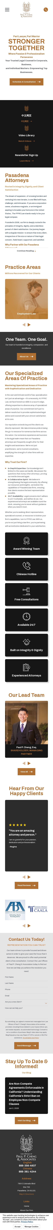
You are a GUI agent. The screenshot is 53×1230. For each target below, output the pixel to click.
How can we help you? (14, 1008)
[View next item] (29, 325)
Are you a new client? (13, 1002)
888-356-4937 (27, 1165)
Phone (7, 990)
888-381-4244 (27, 1171)
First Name (9, 977)
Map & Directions (26, 1194)
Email (7, 996)
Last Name (9, 983)
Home (26, 1206)
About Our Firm (26, 1210)
